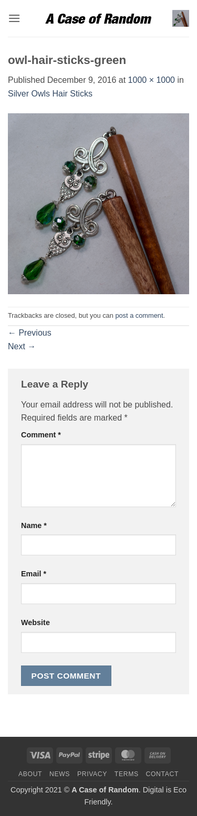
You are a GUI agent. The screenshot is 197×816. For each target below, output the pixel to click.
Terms (127, 774)
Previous (29, 332)
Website (35, 622)
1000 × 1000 (151, 80)
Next (22, 346)
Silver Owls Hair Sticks (50, 93)
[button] (14, 18)
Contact (162, 774)
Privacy (92, 774)
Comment (41, 435)
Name (34, 525)
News (59, 774)
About (30, 774)
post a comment (139, 315)
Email (33, 574)
